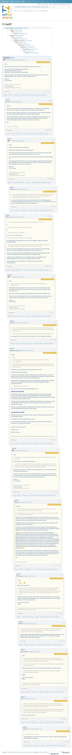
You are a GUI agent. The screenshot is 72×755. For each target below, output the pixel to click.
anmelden (24, 94)
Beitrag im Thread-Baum (41, 94)
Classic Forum (41, 752)
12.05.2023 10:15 (12, 60)
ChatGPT (13, 57)
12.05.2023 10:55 (16, 141)
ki (25, 60)
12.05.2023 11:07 (20, 323)
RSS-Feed (36, 10)
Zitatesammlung (36, 7)
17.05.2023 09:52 (27, 698)
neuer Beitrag (17, 7)
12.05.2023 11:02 (16, 277)
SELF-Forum (6, 57)
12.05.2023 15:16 (20, 450)
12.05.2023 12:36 (25, 350)
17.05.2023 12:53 (33, 729)
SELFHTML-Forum (17, 10)
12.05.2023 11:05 (20, 189)
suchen (42, 7)
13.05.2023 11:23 (28, 623)
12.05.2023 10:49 (14, 101)
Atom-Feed (31, 10)
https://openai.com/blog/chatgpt (14, 235)
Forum (17, 1)
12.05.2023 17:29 (27, 576)
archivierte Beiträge (43, 10)
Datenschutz (30, 752)
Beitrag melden (7, 91)
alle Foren (10, 94)
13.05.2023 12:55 (31, 651)
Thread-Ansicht (25, 10)
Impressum (23, 752)
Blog (23, 1)
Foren (28, 7)
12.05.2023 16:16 (23, 502)
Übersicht (24, 7)
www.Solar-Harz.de (9, 86)
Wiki (12, 1)
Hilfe (47, 7)
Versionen (18, 60)
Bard (47, 530)
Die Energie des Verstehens (14, 752)
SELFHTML (5, 1)
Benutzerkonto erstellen (31, 94)
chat (23, 60)
